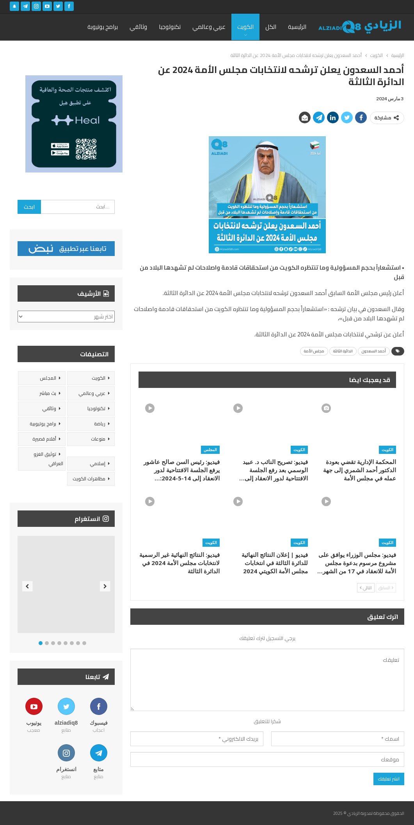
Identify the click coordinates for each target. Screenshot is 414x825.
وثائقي (138, 26)
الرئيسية (297, 26)
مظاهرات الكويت (89, 478)
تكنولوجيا (170, 26)
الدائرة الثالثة (343, 351)
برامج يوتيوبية (43, 423)
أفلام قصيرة (44, 438)
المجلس (210, 449)
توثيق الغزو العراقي (48, 459)
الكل (270, 26)
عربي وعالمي (209, 26)
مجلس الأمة (314, 351)
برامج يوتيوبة (102, 26)
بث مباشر (47, 393)
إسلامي (97, 463)
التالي (366, 588)
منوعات (98, 438)
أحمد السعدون (374, 351)
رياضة (99, 423)
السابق (385, 588)
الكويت (245, 26)
